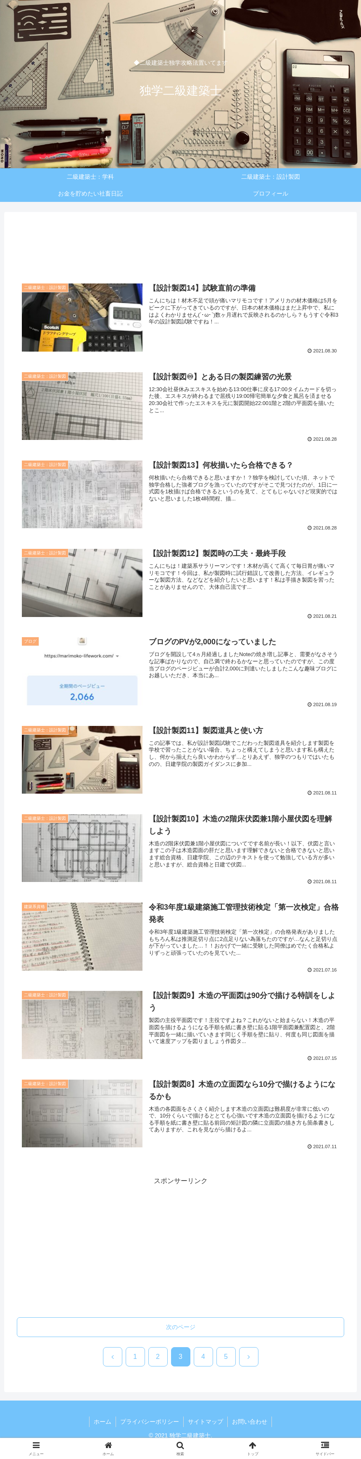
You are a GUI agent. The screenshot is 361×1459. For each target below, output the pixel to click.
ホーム (102, 1421)
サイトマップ (205, 1421)
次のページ (180, 1327)
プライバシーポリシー (149, 1421)
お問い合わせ (249, 1421)
